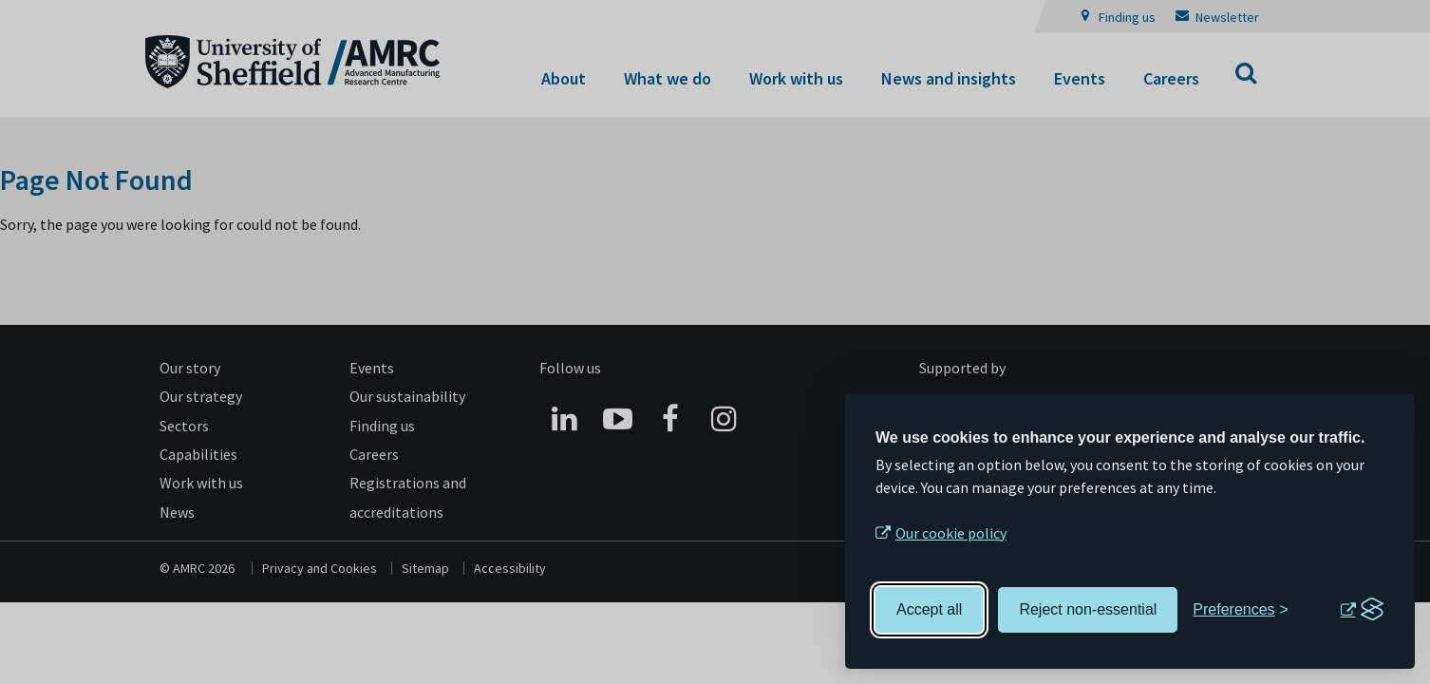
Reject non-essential (1088, 609)
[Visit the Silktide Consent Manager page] (1361, 610)
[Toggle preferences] (1241, 609)
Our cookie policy (951, 532)
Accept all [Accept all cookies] (929, 609)
